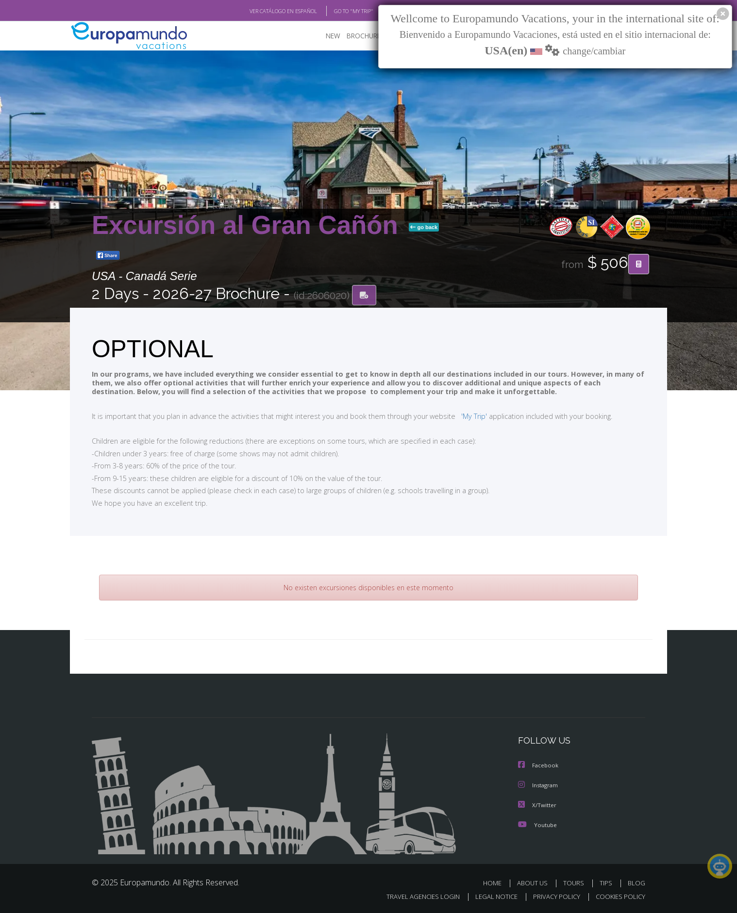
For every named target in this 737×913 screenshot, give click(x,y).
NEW (323, 36)
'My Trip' (456, 416)
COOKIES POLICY (618, 896)
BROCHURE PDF (363, 36)
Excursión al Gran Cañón (248, 225)
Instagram (539, 786)
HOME (495, 883)
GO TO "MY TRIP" (338, 11)
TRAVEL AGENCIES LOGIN (413, 896)
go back (423, 228)
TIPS (607, 883)
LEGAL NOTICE (490, 896)
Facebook (539, 766)
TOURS (575, 883)
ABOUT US (535, 883)
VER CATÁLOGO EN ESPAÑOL (261, 11)
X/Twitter (537, 805)
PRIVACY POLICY (552, 896)
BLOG (636, 883)
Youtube (537, 825)
